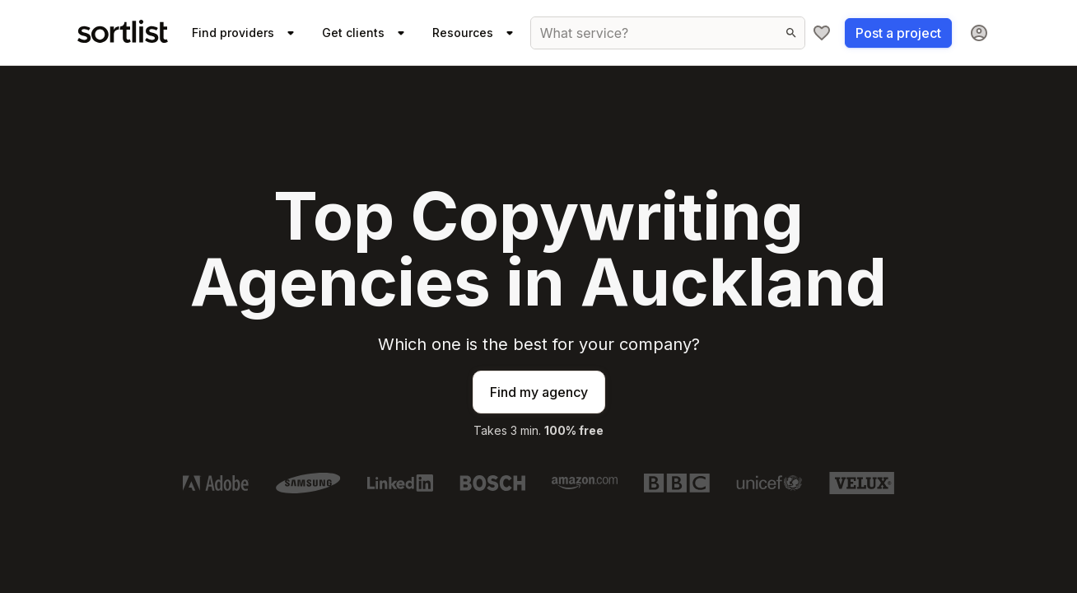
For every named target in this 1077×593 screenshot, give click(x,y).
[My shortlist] (822, 33)
